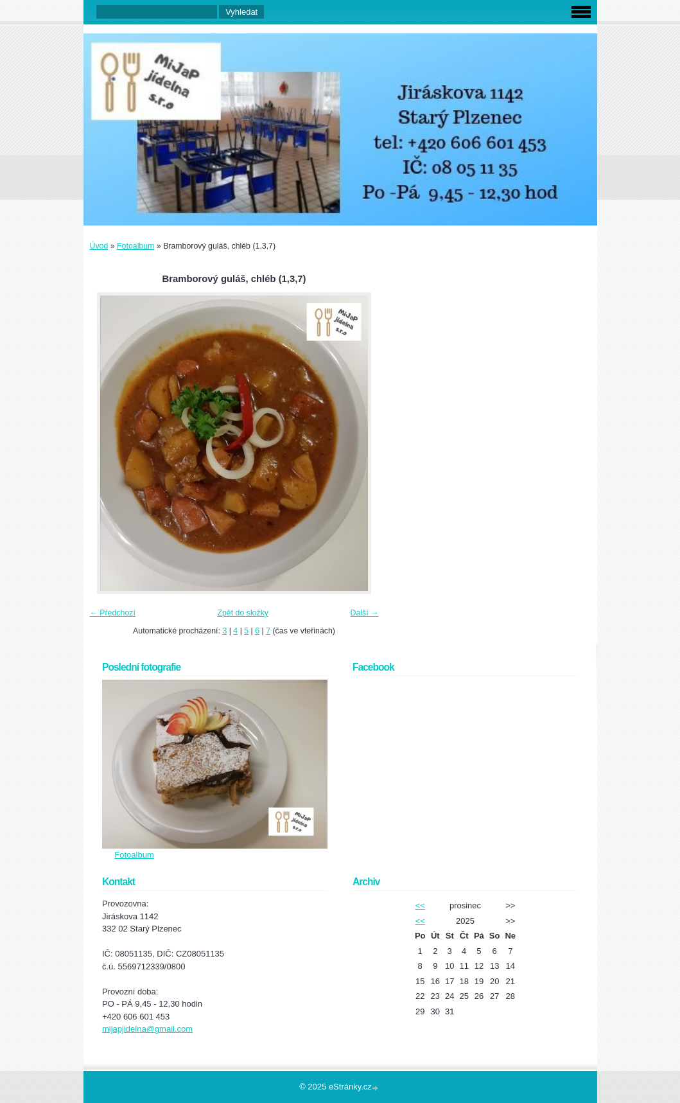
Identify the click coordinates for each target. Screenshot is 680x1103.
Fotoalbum (135, 246)
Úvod (99, 246)
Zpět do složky (242, 612)
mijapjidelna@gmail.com (147, 1029)
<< (420, 905)
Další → (365, 612)
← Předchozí (112, 612)
